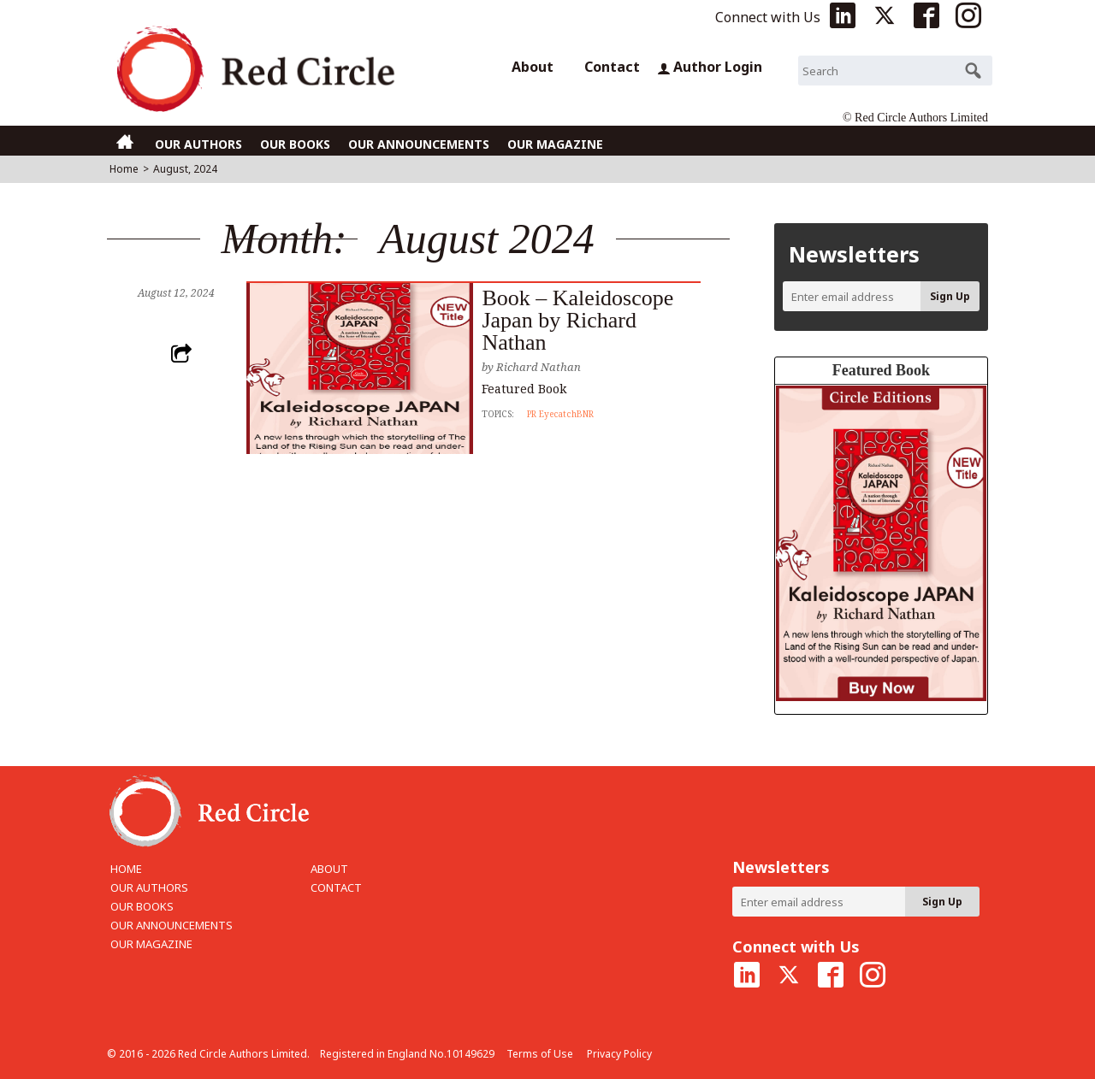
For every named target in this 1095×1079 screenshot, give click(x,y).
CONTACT (336, 887)
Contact (612, 66)
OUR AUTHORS (198, 144)
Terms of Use (539, 1054)
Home (124, 169)
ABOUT (329, 868)
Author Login (709, 66)
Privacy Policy (619, 1054)
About (532, 66)
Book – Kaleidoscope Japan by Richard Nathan (577, 320)
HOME (126, 868)
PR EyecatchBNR (560, 414)
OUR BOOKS (295, 144)
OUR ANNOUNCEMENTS (418, 144)
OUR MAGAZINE (555, 144)
